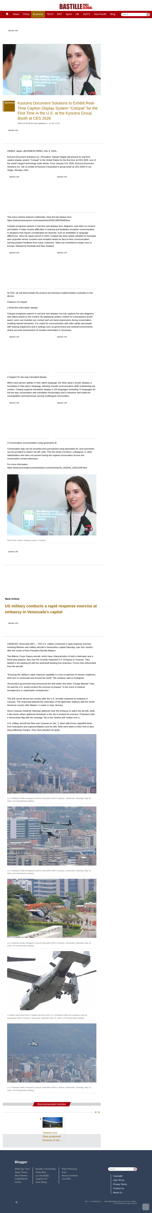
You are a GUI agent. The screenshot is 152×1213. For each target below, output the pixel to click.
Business (38, 14)
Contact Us (118, 1188)
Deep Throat (21, 1172)
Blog (112, 14)
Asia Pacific (100, 14)
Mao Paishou (21, 1175)
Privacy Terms (120, 1184)
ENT (59, 14)
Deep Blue (41, 1172)
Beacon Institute (70, 1175)
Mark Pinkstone (69, 1169)
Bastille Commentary (46, 1169)
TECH (50, 14)
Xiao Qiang (41, 1182)
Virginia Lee (41, 1179)
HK (77, 14)
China (26, 14)
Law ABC (66, 1179)
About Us (117, 1192)
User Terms (118, 1180)
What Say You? (22, 1169)
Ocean (18, 1182)
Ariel (64, 1172)
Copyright (118, 1176)
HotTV (86, 14)
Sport (69, 14)
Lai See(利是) (42, 1175)
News (16, 14)
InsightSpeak (21, 1179)
